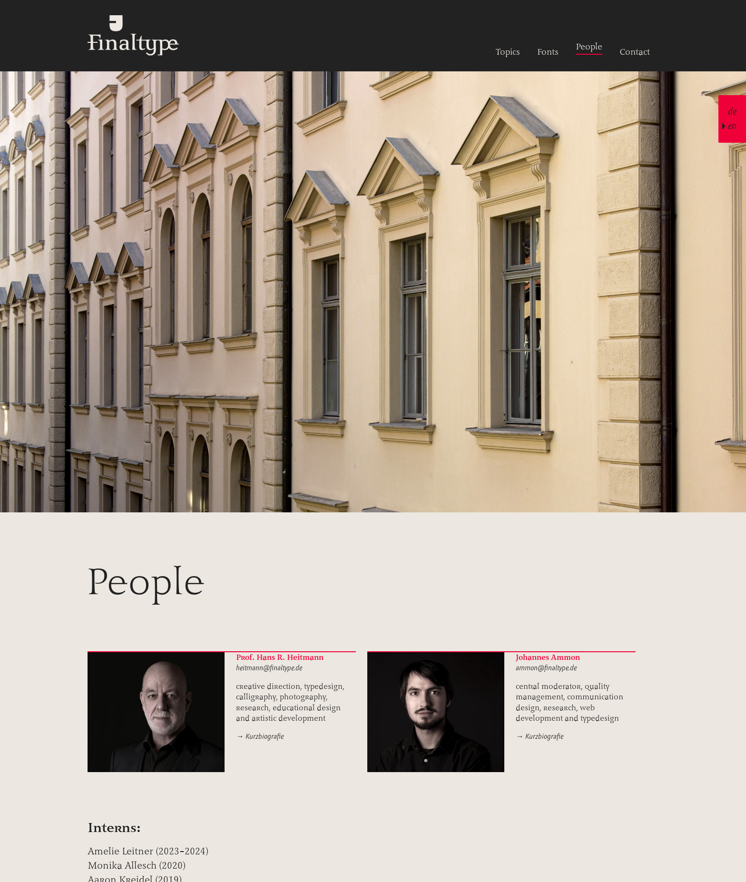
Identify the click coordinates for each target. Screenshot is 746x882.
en (732, 126)
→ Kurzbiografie (260, 736)
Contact (634, 52)
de (732, 112)
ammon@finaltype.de (546, 668)
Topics (508, 52)
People (589, 46)
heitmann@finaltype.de (269, 668)
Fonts (548, 52)
